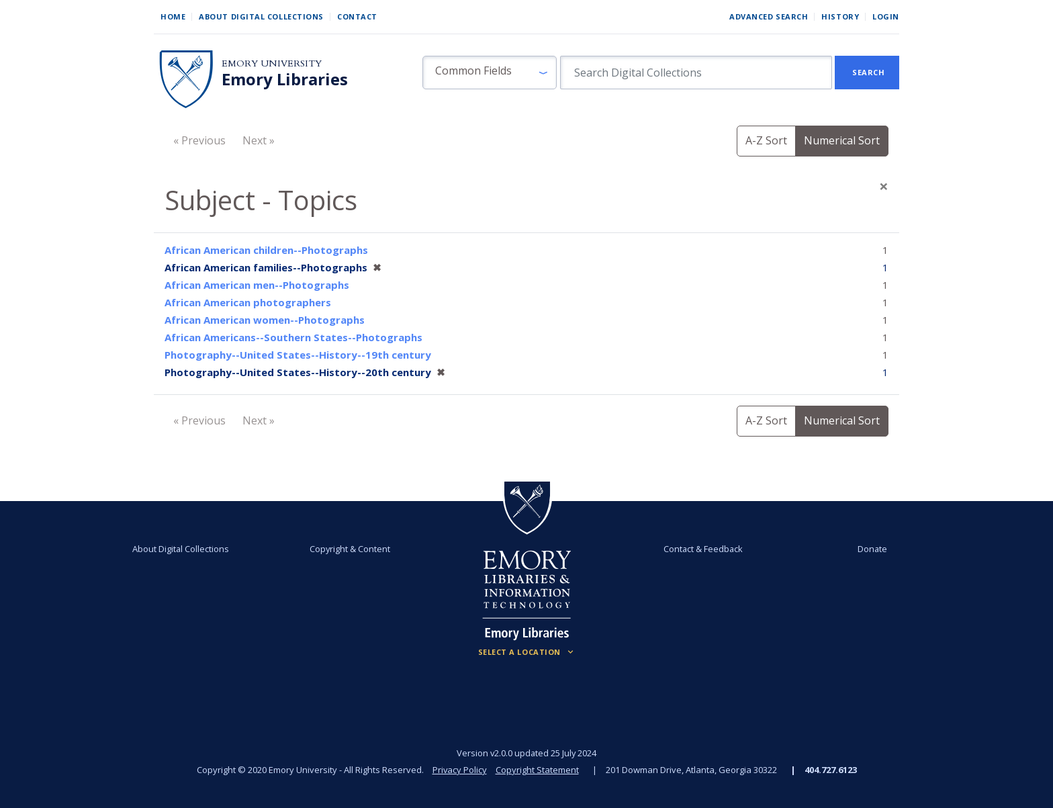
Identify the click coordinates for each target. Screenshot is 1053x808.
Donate (871, 549)
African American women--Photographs (265, 319)
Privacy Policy (459, 770)
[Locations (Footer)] (527, 652)
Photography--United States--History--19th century (298, 354)
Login (885, 16)
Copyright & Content (350, 549)
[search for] (696, 72)
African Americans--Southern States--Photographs (293, 337)
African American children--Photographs (266, 250)
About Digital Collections (261, 16)
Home (173, 16)
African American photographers (248, 302)
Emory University (272, 63)
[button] (489, 72)
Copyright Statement (537, 770)
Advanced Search (768, 16)
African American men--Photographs (257, 284)
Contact (357, 16)
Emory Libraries (285, 79)
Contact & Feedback (703, 549)
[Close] (883, 186)
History (840, 16)
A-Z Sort (766, 140)
